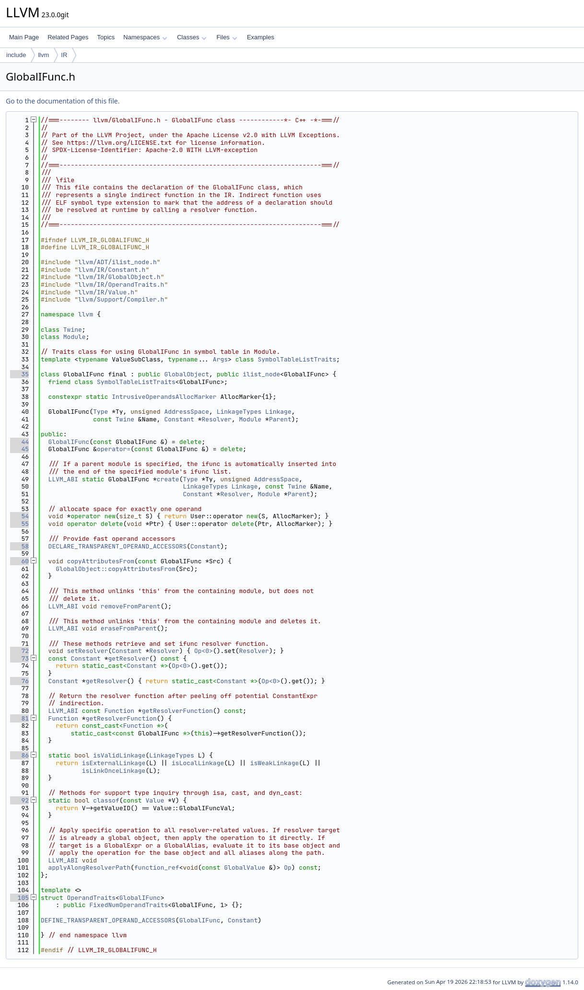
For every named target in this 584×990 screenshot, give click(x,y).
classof (106, 800)
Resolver (216, 419)
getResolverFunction (177, 711)
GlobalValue (244, 867)
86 (19, 755)
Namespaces (145, 37)
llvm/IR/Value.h (106, 292)
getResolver (128, 658)
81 (19, 718)
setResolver (87, 651)
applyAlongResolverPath (89, 867)
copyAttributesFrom (100, 561)
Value (155, 800)
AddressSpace (186, 412)
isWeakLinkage (274, 763)
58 (19, 546)
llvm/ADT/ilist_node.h (117, 262)
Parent (280, 419)
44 (19, 442)
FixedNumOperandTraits (128, 905)
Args (220, 359)
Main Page (24, 37)
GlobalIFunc (69, 442)
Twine (72, 330)
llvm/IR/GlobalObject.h (119, 277)
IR (64, 54)
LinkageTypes (239, 412)
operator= (113, 449)
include (16, 54)
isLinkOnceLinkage (114, 771)
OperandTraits (91, 898)
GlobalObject (186, 374)
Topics (106, 37)
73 (19, 658)
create (168, 479)
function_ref (156, 867)
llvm (43, 54)
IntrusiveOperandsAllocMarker (164, 397)
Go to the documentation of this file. (62, 100)
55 (19, 524)
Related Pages (67, 37)
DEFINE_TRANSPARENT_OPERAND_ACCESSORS (108, 920)
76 (19, 681)
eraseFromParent (129, 628)
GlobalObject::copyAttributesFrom (115, 569)
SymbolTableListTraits (296, 359)
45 (19, 449)
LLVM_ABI (63, 479)
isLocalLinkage (198, 763)
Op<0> (203, 651)
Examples (260, 37)
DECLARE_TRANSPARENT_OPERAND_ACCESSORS (117, 546)
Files (226, 37)
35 (19, 374)
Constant (179, 419)
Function (119, 711)
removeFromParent (131, 606)
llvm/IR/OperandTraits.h (121, 284)
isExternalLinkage (114, 763)
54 (19, 516)
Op (288, 867)
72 (19, 651)
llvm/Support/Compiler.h (121, 299)
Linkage (278, 412)
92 (19, 800)
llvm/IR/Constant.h (111, 270)
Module (74, 337)
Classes (192, 37)
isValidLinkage (119, 755)
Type (100, 412)
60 (19, 561)
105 (19, 898)
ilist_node (261, 374)
